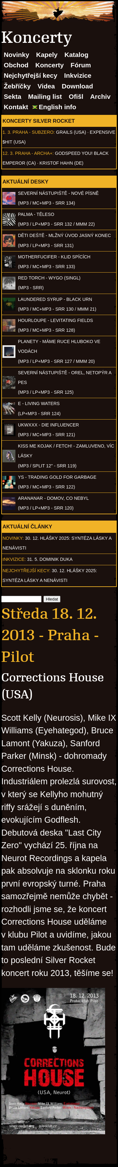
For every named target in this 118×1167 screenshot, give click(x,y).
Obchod (16, 65)
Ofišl (76, 96)
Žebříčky (17, 86)
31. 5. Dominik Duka (50, 559)
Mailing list (45, 96)
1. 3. (7, 132)
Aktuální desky (25, 181)
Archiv (100, 96)
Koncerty (49, 65)
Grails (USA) (71, 132)
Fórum (80, 65)
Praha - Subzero (33, 132)
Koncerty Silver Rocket (39, 121)
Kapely (47, 54)
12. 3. (8, 153)
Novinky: (13, 538)
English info (57, 106)
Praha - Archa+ (34, 153)
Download (77, 86)
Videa (46, 86)
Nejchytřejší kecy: (27, 570)
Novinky (16, 54)
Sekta (12, 96)
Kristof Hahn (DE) (62, 163)
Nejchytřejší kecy (30, 75)
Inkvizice (78, 75)
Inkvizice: (14, 559)
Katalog (76, 54)
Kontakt (16, 106)
